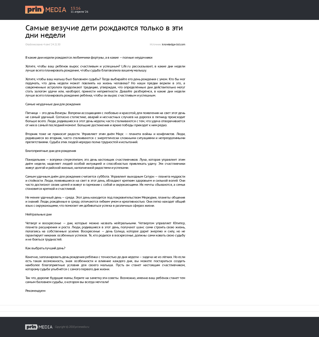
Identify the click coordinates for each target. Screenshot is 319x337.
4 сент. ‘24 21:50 (51, 44)
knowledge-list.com (173, 44)
